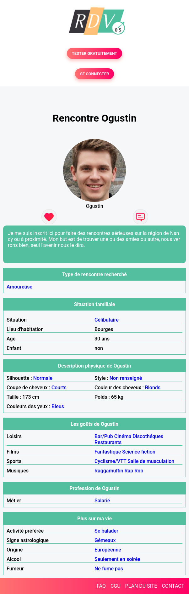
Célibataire (106, 320)
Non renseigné (126, 378)
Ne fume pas (108, 569)
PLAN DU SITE (141, 586)
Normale (42, 378)
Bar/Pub (103, 436)
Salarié (102, 501)
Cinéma (123, 436)
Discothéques (147, 436)
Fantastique (107, 452)
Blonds (152, 388)
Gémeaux (105, 540)
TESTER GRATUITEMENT (94, 53)
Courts (59, 388)
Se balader (106, 531)
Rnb (138, 471)
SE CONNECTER (94, 73)
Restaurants (108, 442)
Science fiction (138, 452)
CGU (116, 586)
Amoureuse (19, 287)
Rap (129, 471)
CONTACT (173, 586)
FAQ (101, 586)
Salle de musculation (150, 461)
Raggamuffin (108, 471)
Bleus (57, 406)
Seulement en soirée (117, 559)
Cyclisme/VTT (110, 461)
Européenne (107, 550)
